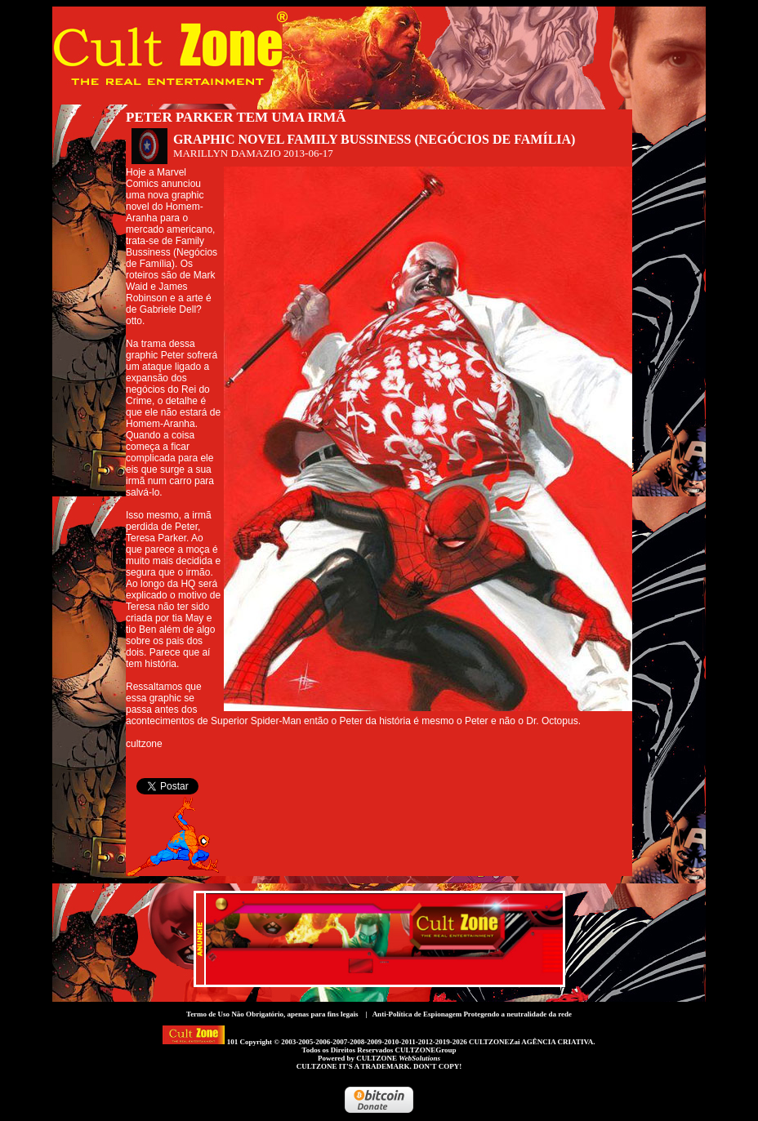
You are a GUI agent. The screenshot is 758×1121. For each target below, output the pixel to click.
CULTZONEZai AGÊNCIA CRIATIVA (531, 1042)
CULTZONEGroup (425, 1050)
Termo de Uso (208, 1014)
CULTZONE (398, 1058)
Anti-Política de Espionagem (417, 1014)
